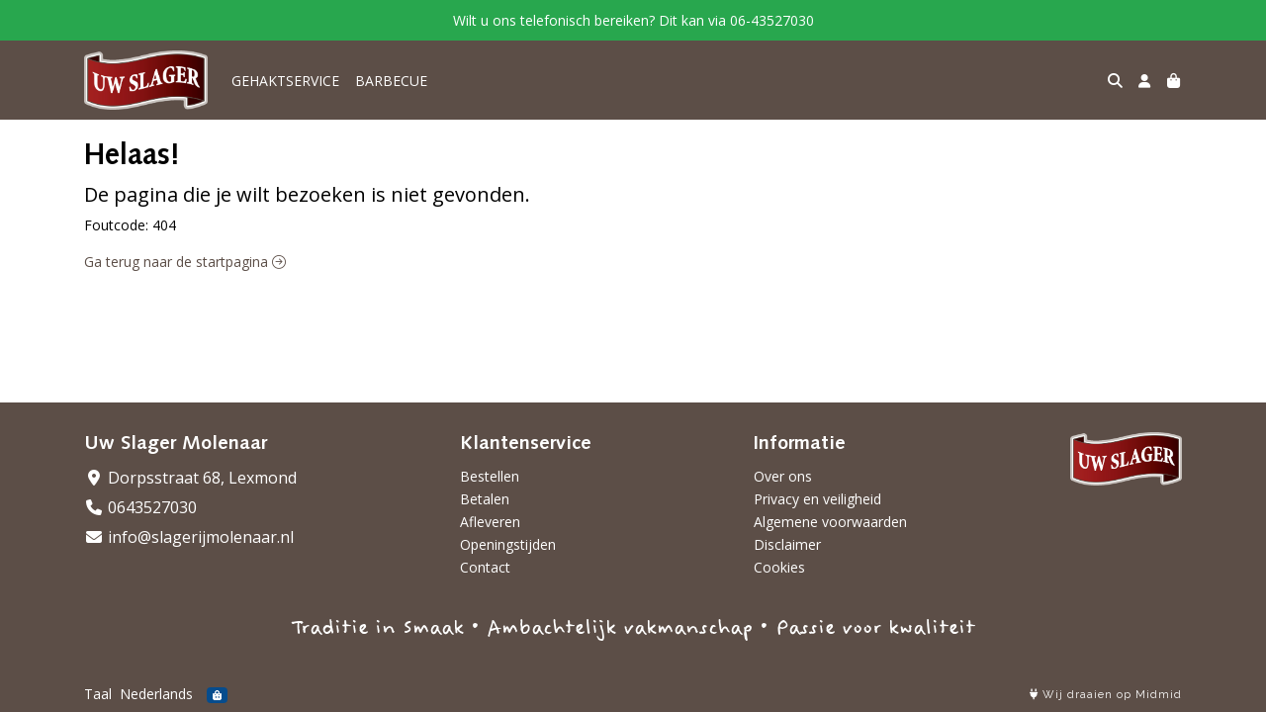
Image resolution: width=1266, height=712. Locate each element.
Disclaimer (787, 544)
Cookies (779, 567)
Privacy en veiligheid (817, 499)
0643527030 (140, 507)
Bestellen (489, 476)
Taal (98, 693)
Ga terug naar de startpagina (185, 261)
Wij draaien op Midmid (1106, 694)
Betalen (484, 499)
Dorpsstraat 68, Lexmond (190, 478)
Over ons (783, 476)
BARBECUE (391, 80)
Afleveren (490, 521)
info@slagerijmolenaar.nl (189, 537)
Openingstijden (508, 544)
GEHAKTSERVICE (285, 80)
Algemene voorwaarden (830, 521)
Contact (485, 567)
